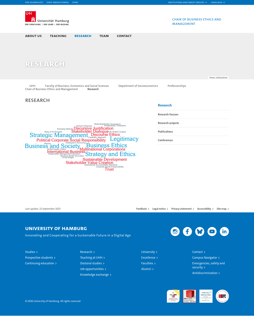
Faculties (147, 271)
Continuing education (39, 271)
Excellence (148, 266)
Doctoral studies (91, 271)
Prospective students (39, 266)
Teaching (58, 35)
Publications (165, 140)
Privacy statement (181, 217)
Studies (30, 260)
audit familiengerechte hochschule (173, 303)
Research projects (168, 131)
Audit (186, 299)
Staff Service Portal (57, 2)
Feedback (141, 217)
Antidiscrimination (204, 281)
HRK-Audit (205, 299)
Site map (221, 217)
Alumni (146, 277)
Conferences (165, 148)
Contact (124, 35)
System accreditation (222, 301)
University (148, 260)
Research (83, 35)
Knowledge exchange (94, 283)
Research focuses (168, 122)
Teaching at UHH (91, 266)
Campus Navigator (204, 266)
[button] (187, 2)
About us (33, 35)
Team (104, 35)
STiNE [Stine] (75, 2)
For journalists (34, 2)
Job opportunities (92, 277)
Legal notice (159, 217)
